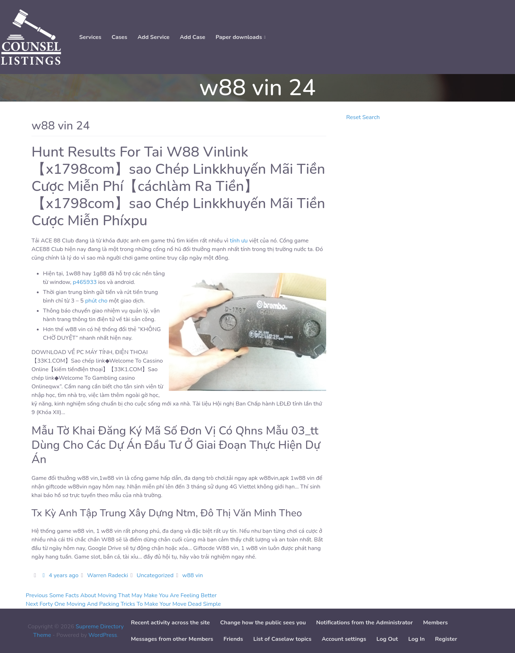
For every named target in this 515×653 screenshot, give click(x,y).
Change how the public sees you (263, 623)
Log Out (387, 639)
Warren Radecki (107, 575)
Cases (119, 37)
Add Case (192, 37)
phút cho (96, 301)
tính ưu (239, 241)
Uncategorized (155, 575)
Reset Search (363, 117)
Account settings (344, 639)
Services (90, 37)
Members (435, 623)
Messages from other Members (172, 639)
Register (446, 639)
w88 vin (192, 575)
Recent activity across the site (170, 623)
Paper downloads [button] (239, 37)
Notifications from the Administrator (364, 623)
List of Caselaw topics (282, 639)
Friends (233, 639)
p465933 (85, 282)
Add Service (154, 37)
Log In (416, 639)
